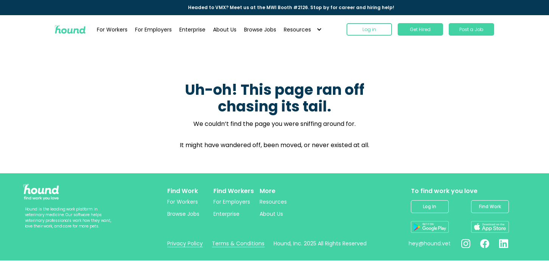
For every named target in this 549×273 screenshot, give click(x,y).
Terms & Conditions (238, 243)
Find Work (490, 206)
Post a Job (471, 29)
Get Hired (420, 29)
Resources (273, 202)
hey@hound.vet (430, 243)
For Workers (112, 29)
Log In (429, 206)
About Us (224, 29)
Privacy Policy (185, 243)
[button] (302, 29)
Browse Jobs (260, 29)
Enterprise (192, 29)
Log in (369, 29)
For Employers (153, 29)
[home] (70, 29)
